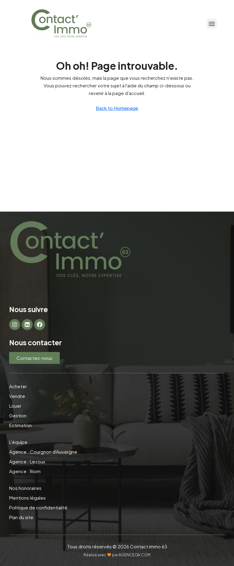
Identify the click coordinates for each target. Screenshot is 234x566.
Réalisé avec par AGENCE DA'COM (117, 555)
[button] (212, 24)
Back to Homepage (117, 108)
